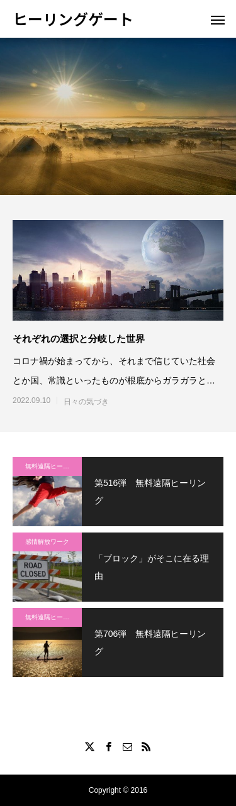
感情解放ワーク (47, 541)
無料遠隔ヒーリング (53, 466)
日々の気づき (86, 401)
